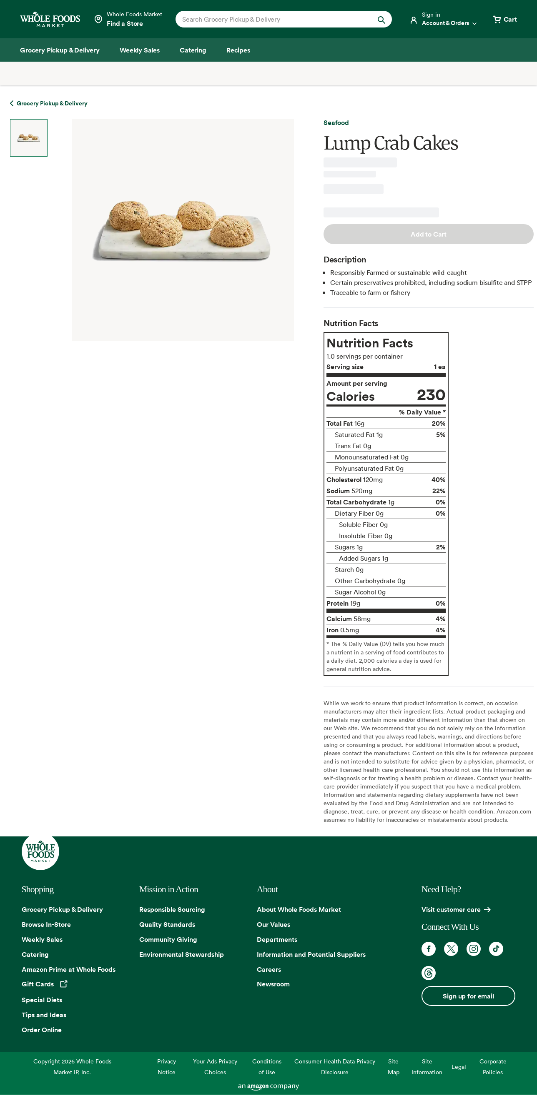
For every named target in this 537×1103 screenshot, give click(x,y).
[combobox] (273, 19)
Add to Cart (429, 234)
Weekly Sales (42, 939)
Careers (269, 969)
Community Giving (168, 939)
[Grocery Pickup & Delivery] (60, 50)
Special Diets (42, 999)
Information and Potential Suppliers (311, 954)
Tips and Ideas (44, 1014)
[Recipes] (238, 50)
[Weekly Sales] (140, 50)
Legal (459, 1067)
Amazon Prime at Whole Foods (68, 969)
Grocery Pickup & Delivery (62, 909)
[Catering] (193, 50)
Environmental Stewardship (181, 954)
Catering (35, 954)
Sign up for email (468, 996)
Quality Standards (167, 924)
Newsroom (273, 983)
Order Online (42, 1029)
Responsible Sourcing (172, 909)
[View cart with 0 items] (504, 19)
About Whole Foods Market (299, 909)
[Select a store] (127, 19)
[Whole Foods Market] (50, 19)
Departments (277, 939)
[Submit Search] (381, 19)
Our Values (273, 924)
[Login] (444, 19)
